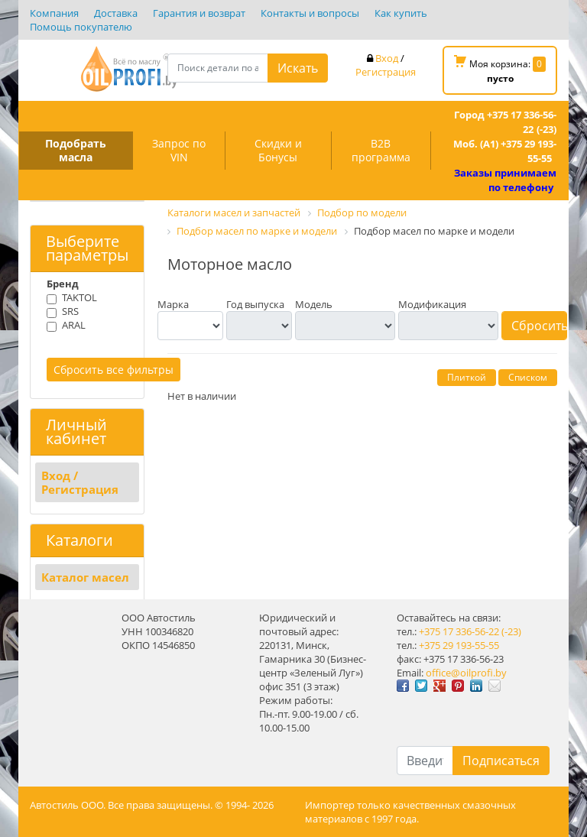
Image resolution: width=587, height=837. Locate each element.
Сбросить (539, 325)
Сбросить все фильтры (114, 369)
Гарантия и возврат (199, 13)
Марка (173, 304)
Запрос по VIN (179, 150)
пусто (500, 78)
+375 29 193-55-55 (459, 645)
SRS (70, 311)
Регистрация (385, 72)
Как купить (401, 13)
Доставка (116, 13)
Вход (386, 58)
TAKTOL (79, 297)
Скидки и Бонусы (278, 150)
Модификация (432, 304)
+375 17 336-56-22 (459, 631)
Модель (313, 304)
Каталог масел (85, 577)
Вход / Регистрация (79, 482)
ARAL (74, 325)
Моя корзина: (500, 70)
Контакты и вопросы (310, 13)
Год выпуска (255, 304)
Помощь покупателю (81, 27)
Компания (54, 13)
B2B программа (381, 150)
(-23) (511, 631)
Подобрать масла (75, 150)
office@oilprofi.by (466, 673)
